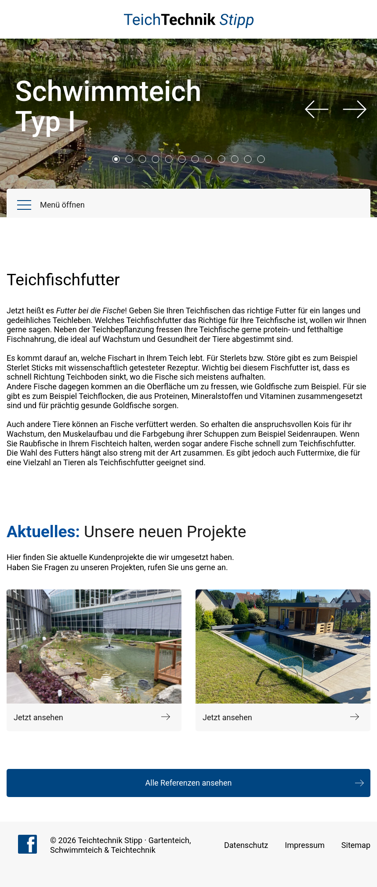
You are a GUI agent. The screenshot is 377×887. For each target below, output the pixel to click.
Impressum (305, 845)
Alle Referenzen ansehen (188, 782)
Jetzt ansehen (92, 717)
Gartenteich (169, 840)
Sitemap (355, 845)
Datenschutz (246, 845)
